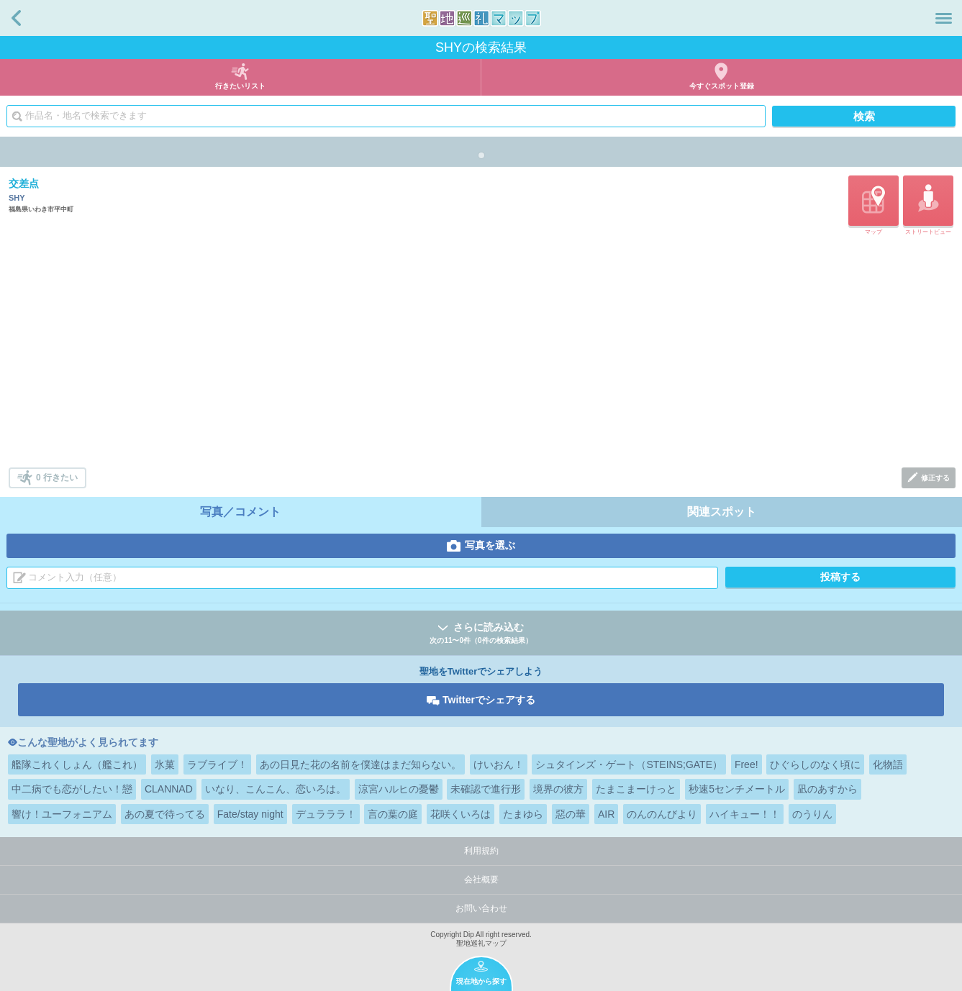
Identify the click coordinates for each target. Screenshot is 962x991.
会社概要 (481, 879)
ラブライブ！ (217, 764)
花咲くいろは (460, 814)
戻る (16, 18)
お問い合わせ (481, 908)
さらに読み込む (481, 634)
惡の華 (570, 814)
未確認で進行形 (485, 789)
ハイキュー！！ (744, 814)
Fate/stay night (250, 814)
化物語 (888, 764)
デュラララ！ (326, 814)
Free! (746, 764)
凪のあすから (827, 789)
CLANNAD (169, 789)
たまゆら (523, 814)
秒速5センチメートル (737, 789)
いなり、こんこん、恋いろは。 (275, 789)
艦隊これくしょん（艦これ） (77, 764)
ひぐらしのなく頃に (815, 764)
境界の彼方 (558, 789)
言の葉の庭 (393, 814)
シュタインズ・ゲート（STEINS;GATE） (628, 764)
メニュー (943, 18)
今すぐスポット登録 (721, 86)
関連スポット (721, 512)
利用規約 (481, 851)
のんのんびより (662, 814)
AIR (606, 814)
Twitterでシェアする (489, 699)
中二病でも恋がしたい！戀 (72, 789)
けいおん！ (498, 764)
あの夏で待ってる (164, 814)
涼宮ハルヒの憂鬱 (398, 789)
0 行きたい (57, 477)
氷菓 (165, 764)
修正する (935, 478)
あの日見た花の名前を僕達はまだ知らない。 (360, 764)
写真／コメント (240, 512)
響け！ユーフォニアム (62, 814)
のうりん (812, 814)
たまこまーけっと (636, 789)
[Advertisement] (482, 352)
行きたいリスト (240, 86)
